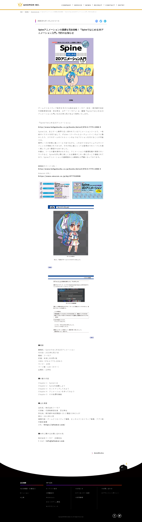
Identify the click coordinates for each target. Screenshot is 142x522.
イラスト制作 (51, 489)
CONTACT (110, 5)
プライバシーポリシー (110, 493)
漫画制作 (50, 493)
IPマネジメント (52, 506)
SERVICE (78, 5)
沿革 (22, 497)
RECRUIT (98, 5)
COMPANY (66, 5)
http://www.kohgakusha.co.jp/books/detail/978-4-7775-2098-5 (69, 127)
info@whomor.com (55, 441)
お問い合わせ (107, 489)
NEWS (88, 5)
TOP (21, 11)
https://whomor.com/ (54, 424)
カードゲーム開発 (53, 502)
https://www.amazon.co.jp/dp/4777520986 (59, 176)
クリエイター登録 (83, 493)
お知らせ (79, 489)
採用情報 (79, 497)
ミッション (24, 493)
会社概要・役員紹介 (28, 489)
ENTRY (121, 5)
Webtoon (50, 497)
